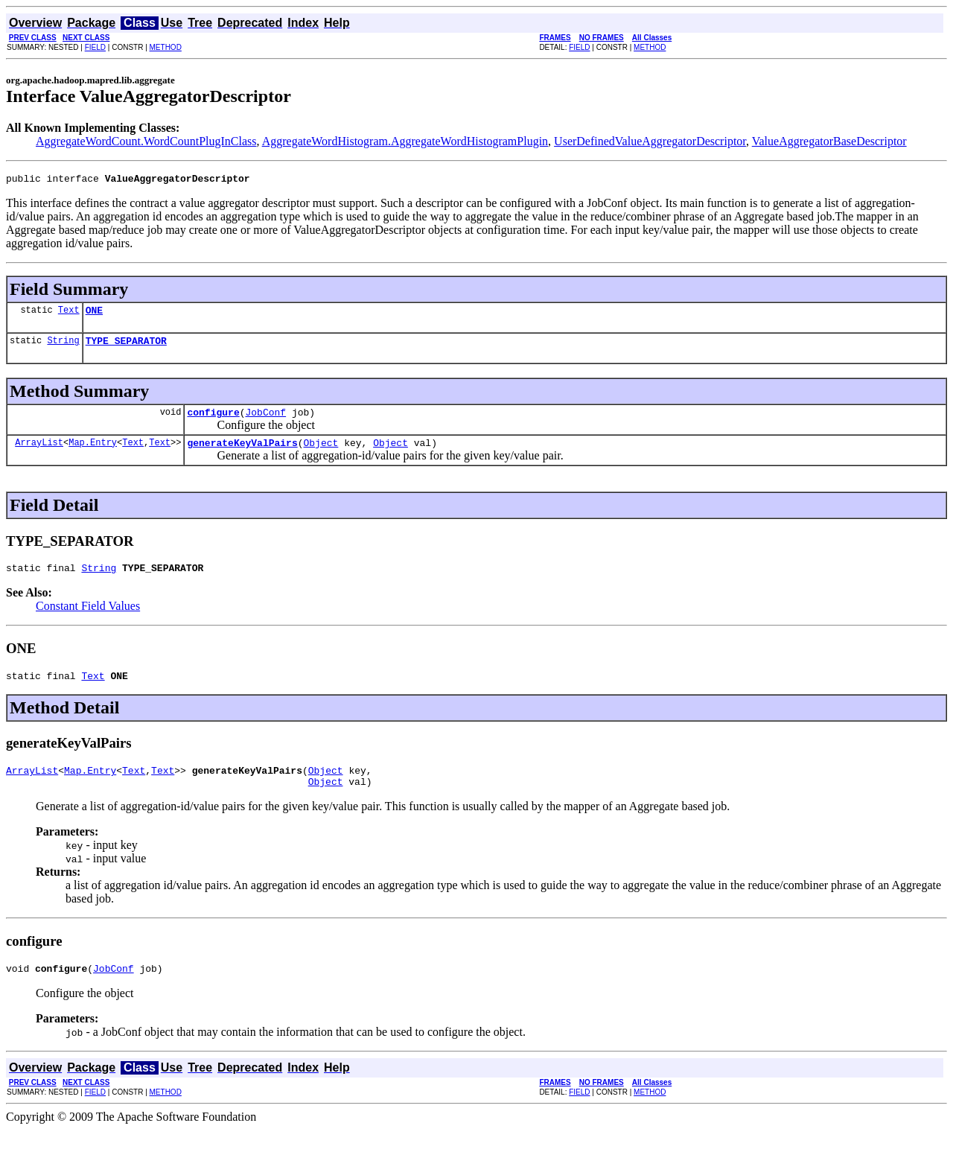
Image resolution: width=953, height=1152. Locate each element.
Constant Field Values (88, 619)
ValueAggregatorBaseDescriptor (829, 141)
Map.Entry (92, 453)
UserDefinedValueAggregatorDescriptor (650, 141)
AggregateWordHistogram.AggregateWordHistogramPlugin (405, 141)
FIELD (95, 47)
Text (69, 314)
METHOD (166, 47)
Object (320, 453)
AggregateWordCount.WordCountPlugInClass (146, 141)
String (63, 346)
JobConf (265, 420)
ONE (94, 314)
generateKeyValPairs (242, 453)
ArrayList (39, 453)
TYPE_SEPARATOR (126, 347)
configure (213, 420)
